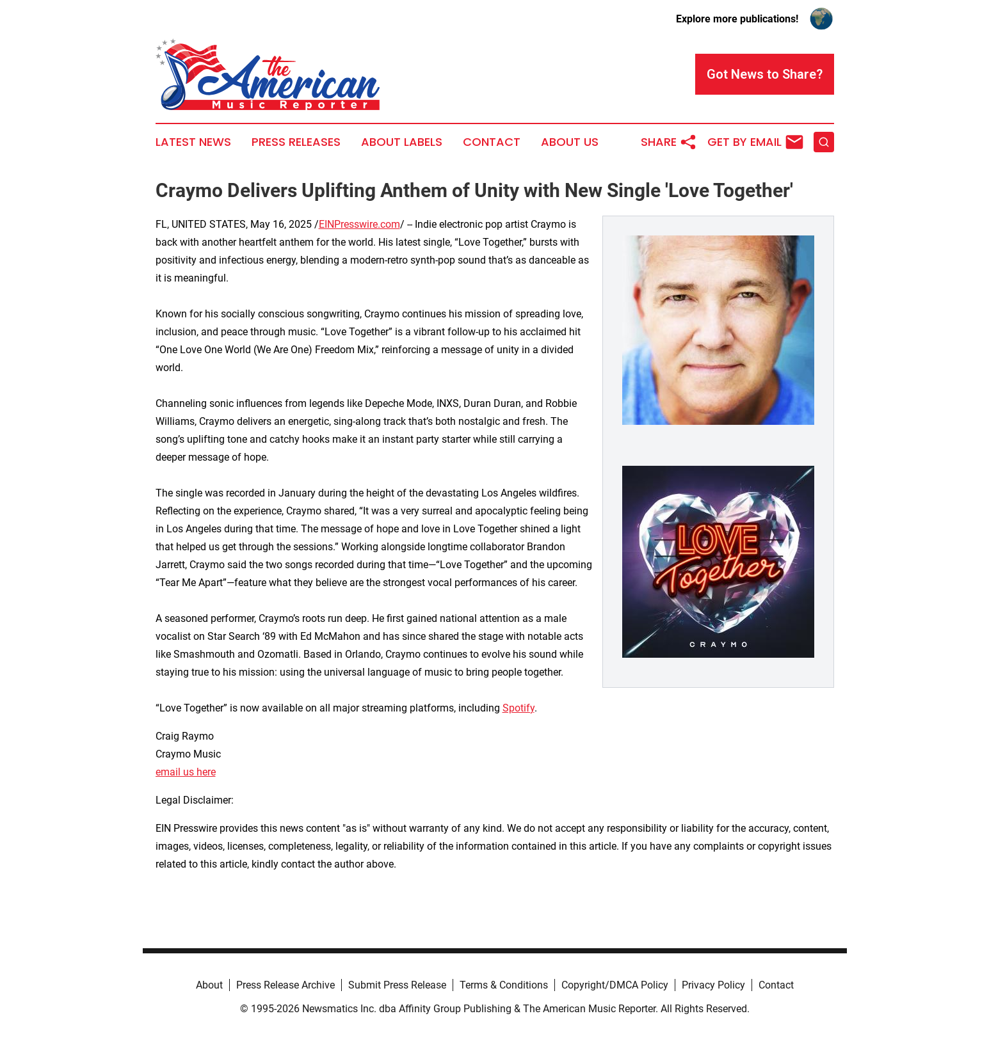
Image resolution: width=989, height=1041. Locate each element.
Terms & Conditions (504, 985)
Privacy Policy (713, 985)
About (209, 985)
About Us (570, 142)
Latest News (193, 142)
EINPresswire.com (359, 224)
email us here (186, 772)
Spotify (519, 708)
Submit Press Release (397, 985)
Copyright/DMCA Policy (614, 985)
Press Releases (296, 142)
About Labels (401, 142)
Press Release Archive (285, 985)
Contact (491, 142)
